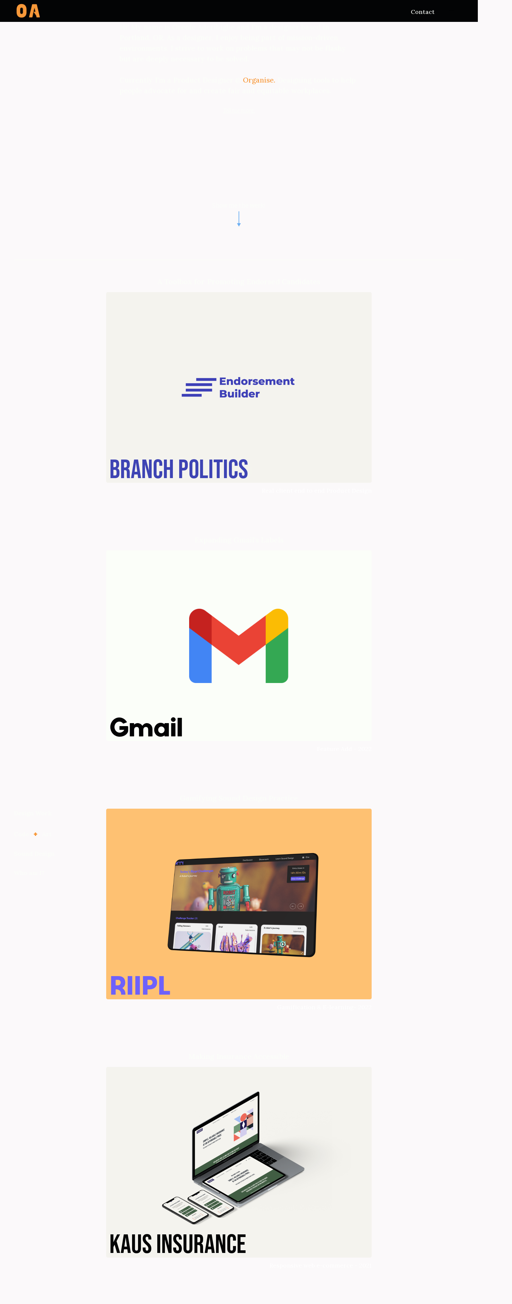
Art (47, 834)
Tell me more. (239, 110)
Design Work (33, 813)
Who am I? (29, 873)
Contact (423, 12)
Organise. (260, 80)
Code (21, 834)
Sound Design (34, 853)
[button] (451, 10)
